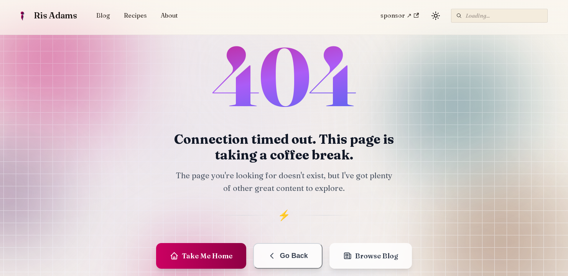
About (169, 15)
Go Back (288, 255)
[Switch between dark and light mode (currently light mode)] (436, 16)
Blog (103, 15)
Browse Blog (370, 255)
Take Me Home (201, 255)
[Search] (499, 16)
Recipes (135, 15)
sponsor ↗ (399, 15)
